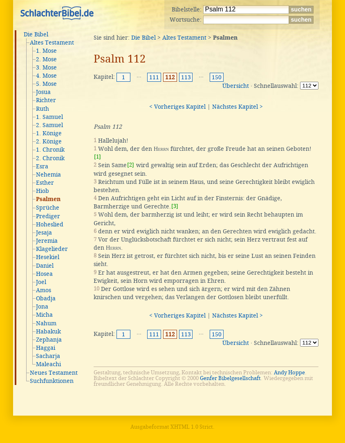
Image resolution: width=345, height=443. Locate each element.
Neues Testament (54, 372)
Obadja (46, 298)
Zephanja (49, 339)
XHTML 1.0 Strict (191, 427)
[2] (130, 165)
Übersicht (235, 86)
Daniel (45, 265)
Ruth (42, 108)
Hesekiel (47, 257)
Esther (45, 182)
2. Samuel (49, 125)
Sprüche (47, 207)
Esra (42, 166)
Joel (41, 282)
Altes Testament (52, 42)
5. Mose (46, 84)
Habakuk (48, 331)
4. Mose (46, 75)
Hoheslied (49, 224)
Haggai (45, 348)
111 (154, 77)
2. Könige (49, 141)
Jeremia (47, 240)
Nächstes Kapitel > (237, 106)
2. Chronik (50, 158)
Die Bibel (36, 34)
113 (186, 77)
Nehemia (48, 174)
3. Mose (46, 67)
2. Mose (46, 59)
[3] (174, 206)
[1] (97, 157)
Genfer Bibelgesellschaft (230, 378)
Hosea (44, 274)
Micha (44, 314)
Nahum (46, 323)
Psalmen (48, 199)
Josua (43, 92)
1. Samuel (49, 117)
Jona (42, 306)
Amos (43, 290)
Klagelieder (52, 249)
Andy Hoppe (289, 372)
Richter (46, 100)
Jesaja (44, 232)
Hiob (42, 191)
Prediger (48, 216)
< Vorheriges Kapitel (177, 106)
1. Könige (49, 133)
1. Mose (46, 50)
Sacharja (48, 356)
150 (217, 77)
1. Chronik (50, 149)
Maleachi (48, 364)
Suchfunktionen (52, 381)
